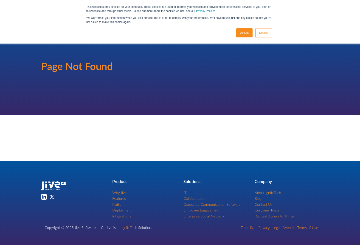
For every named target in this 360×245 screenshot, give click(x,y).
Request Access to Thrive (274, 216)
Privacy (264, 227)
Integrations (121, 216)
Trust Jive (248, 227)
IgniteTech (129, 227)
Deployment (122, 210)
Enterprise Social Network (204, 216)
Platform (119, 204)
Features (119, 198)
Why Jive (119, 192)
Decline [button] (263, 32)
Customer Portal (267, 210)
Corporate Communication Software (212, 204)
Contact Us (263, 204)
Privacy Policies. (206, 11)
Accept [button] (244, 32)
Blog (258, 198)
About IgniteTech (268, 192)
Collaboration (194, 198)
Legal (277, 227)
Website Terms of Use (300, 227)
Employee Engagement (201, 210)
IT (184, 192)
